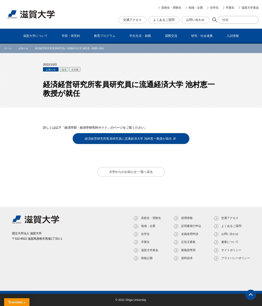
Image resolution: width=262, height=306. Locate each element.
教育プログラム (104, 35)
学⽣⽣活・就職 (140, 35)
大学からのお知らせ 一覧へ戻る (131, 171)
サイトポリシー (231, 250)
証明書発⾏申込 (191, 226)
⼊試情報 (233, 35)
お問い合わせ (195, 20)
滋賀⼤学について (35, 35)
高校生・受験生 (171, 7)
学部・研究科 (71, 35)
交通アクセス (132, 20)
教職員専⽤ (188, 250)
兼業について (229, 242)
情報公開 (146, 258)
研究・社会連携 (202, 35)
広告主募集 (188, 242)
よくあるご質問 (164, 20)
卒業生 (230, 7)
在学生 (214, 7)
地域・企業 (196, 7)
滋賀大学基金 (250, 7)
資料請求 (187, 258)
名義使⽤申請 (189, 234)
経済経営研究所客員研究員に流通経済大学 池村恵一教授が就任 (128, 138)
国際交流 (171, 35)
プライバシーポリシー (235, 258)
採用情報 (187, 218)
